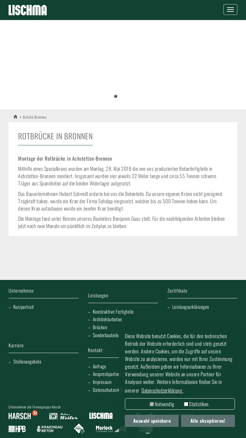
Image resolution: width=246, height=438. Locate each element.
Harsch (23, 416)
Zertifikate (177, 291)
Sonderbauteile (106, 334)
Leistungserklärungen (190, 306)
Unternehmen (21, 291)
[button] (12, 62)
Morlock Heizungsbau (111, 429)
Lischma (101, 416)
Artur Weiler (63, 416)
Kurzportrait (23, 306)
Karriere (16, 346)
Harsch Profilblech (17, 429)
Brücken (100, 326)
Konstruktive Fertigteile (113, 311)
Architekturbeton (107, 319)
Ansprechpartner (107, 373)
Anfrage (99, 366)
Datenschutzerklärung (112, 389)
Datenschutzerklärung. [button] (162, 390)
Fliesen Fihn (79, 429)
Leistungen (98, 296)
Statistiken (196, 404)
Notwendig (162, 404)
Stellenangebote (27, 361)
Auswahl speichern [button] (152, 420)
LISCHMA (15, 116)
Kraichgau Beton (50, 429)
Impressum (102, 381)
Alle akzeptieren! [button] (208, 420)
